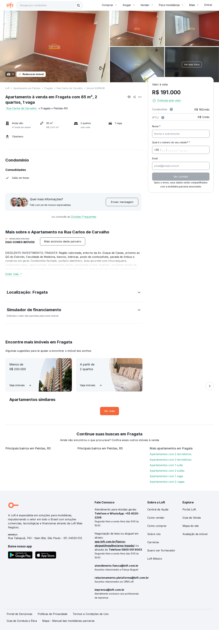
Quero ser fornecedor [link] (161, 550)
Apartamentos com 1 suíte (166, 465)
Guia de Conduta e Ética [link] (22, 620)
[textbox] (49, 5)
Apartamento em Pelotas (27, 88)
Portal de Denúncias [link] (19, 614)
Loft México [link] (154, 558)
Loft (7, 88)
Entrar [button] (208, 5)
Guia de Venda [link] (191, 517)
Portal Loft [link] (189, 509)
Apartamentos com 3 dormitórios (170, 459)
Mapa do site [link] (190, 526)
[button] (73, 293)
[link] (109, 411)
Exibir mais (13, 274)
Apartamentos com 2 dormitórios (170, 454)
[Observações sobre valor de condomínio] (171, 109)
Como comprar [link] (157, 526)
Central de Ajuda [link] (157, 509)
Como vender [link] (155, 517)
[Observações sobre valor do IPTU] (162, 117)
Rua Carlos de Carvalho (70, 88)
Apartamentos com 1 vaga (166, 476)
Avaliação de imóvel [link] (194, 534)
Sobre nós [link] (154, 534)
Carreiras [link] (153, 542)
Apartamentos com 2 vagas (167, 481)
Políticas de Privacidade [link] (52, 614)
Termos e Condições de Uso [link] (91, 614)
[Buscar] (78, 5)
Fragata (48, 88)
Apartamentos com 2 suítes (167, 470)
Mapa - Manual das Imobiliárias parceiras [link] (68, 620)
